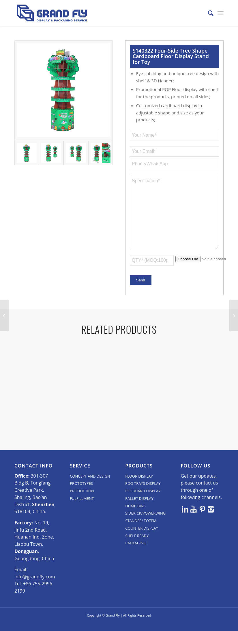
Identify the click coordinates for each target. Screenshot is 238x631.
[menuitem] (207, 13)
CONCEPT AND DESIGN (90, 484)
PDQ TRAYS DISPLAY (142, 491)
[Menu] (221, 13)
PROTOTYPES (81, 491)
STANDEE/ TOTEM (140, 528)
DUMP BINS (135, 513)
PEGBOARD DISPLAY (142, 498)
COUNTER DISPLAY (141, 536)
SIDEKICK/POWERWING (145, 521)
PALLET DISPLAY (139, 506)
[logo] (51, 13)
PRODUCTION (82, 498)
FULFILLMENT (82, 506)
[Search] (207, 13)
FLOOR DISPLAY (139, 484)
